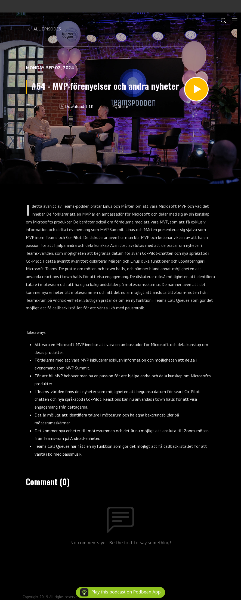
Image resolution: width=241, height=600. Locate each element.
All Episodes (44, 29)
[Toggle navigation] (234, 20)
